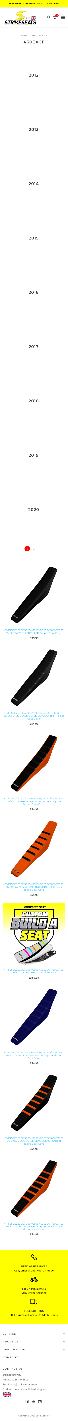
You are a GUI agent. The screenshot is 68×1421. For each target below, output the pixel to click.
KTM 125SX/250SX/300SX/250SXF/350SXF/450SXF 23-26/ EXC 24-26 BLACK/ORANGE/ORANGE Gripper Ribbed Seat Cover (34, 887)
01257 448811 (20, 1379)
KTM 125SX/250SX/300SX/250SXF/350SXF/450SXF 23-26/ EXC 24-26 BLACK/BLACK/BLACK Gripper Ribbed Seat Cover (34, 715)
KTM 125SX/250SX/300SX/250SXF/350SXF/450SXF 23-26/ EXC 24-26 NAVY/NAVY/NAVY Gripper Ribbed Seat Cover (34, 1055)
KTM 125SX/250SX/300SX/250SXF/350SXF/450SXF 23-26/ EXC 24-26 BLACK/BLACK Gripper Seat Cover (34, 631)
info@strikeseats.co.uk (24, 1384)
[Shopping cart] (55, 17)
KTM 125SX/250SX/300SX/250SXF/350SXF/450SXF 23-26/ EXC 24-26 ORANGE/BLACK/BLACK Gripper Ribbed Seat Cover (34, 1141)
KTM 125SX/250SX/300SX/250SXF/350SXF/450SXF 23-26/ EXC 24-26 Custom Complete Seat (34, 971)
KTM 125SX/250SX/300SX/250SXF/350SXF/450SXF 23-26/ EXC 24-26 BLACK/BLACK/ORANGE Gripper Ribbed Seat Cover (34, 801)
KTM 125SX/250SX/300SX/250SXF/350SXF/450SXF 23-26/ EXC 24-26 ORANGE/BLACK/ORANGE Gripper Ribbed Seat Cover (34, 1226)
